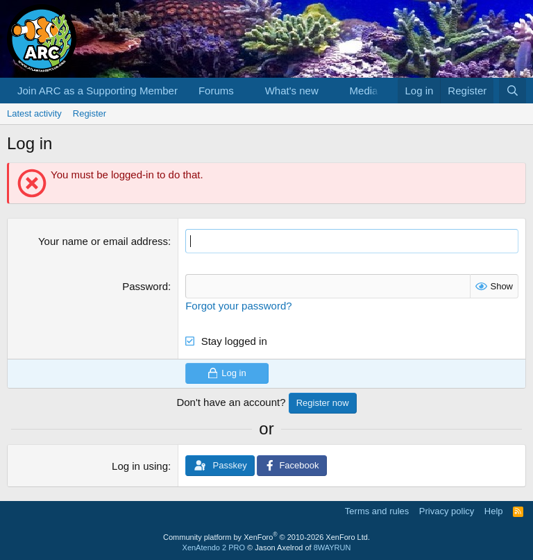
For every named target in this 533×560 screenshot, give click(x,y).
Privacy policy (446, 511)
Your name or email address (103, 241)
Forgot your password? (238, 306)
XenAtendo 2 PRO (214, 547)
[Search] (512, 90)
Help (493, 511)
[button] (245, 90)
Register (89, 113)
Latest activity (34, 113)
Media (364, 90)
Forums (216, 90)
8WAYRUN (332, 547)
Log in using (140, 466)
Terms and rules (377, 511)
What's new (292, 90)
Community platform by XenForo (266, 537)
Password (145, 286)
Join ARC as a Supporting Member (97, 90)
